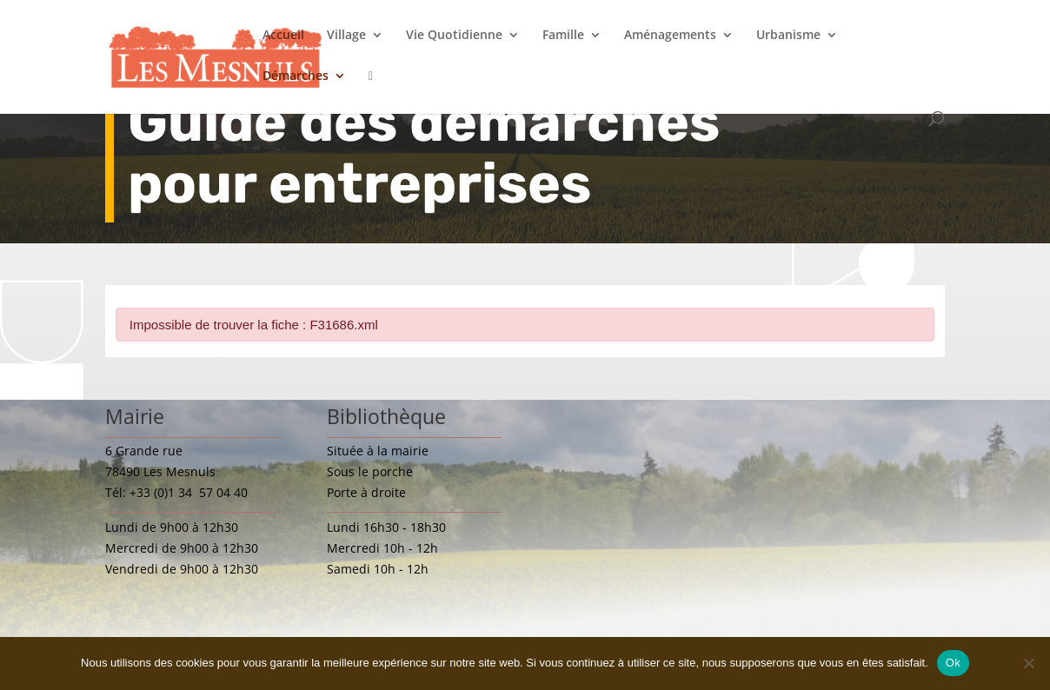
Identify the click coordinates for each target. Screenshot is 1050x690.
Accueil (283, 36)
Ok (953, 662)
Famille (563, 36)
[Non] (1028, 663)
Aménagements (670, 36)
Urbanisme (788, 36)
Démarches (295, 76)
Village (346, 36)
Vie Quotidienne (454, 36)
